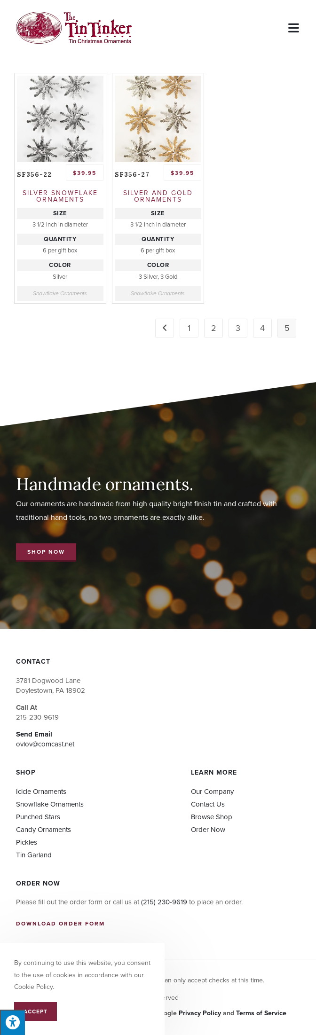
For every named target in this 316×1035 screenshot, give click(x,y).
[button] (46, 552)
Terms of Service (261, 1013)
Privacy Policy (200, 1013)
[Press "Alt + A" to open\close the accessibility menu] (12, 1022)
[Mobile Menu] (294, 27)
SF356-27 (132, 174)
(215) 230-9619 (164, 902)
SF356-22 (34, 174)
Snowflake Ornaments (60, 293)
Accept (35, 1011)
